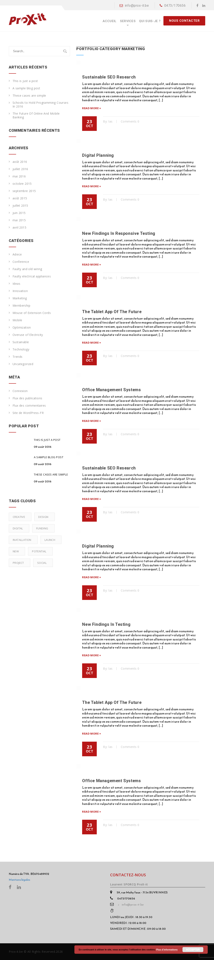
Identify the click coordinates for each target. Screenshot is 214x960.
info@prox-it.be (134, 6)
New (16, 551)
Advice (17, 254)
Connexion (20, 391)
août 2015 (20, 198)
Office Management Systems (111, 389)
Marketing (20, 298)
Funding (42, 528)
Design (43, 517)
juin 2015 (19, 213)
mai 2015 (19, 220)
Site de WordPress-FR (28, 413)
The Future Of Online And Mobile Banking (36, 115)
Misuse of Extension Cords (32, 313)
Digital (18, 528)
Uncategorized (23, 364)
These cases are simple (29, 95)
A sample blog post (26, 88)
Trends (17, 357)
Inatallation (22, 540)
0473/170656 (173, 6)
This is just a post (25, 81)
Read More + (91, 108)
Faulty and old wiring (27, 269)
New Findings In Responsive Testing (118, 233)
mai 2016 (19, 176)
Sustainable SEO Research (109, 77)
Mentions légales (19, 880)
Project (18, 563)
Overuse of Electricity (28, 335)
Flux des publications (27, 398)
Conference (21, 262)
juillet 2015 (20, 205)
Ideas (16, 284)
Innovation (20, 291)
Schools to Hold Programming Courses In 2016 (40, 104)
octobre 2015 (22, 184)
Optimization (22, 327)
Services (128, 21)
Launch (50, 540)
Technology (21, 349)
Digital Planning (98, 155)
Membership (21, 305)
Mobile (17, 320)
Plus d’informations (167, 949)
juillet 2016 (20, 169)
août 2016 (20, 162)
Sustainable (21, 342)
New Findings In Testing (106, 624)
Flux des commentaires (29, 405)
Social (42, 563)
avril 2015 (19, 227)
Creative (19, 517)
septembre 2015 (24, 191)
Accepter (193, 949)
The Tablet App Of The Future (111, 311)
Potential (39, 551)
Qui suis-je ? (149, 21)
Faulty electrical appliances (32, 276)
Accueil (110, 21)
